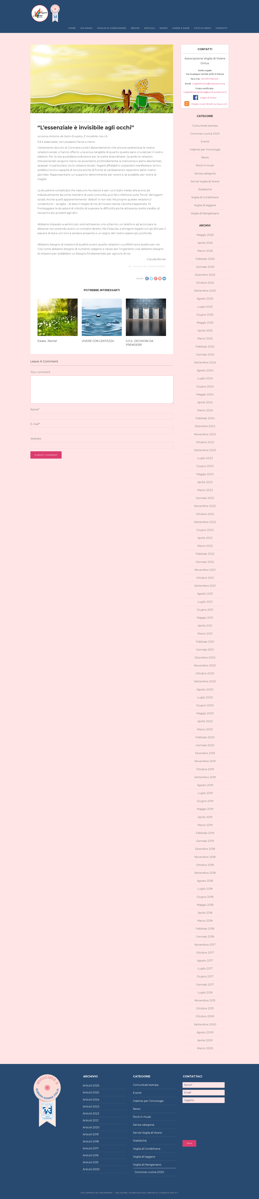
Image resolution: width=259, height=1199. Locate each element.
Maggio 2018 (205, 904)
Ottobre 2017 (205, 952)
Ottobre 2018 (205, 865)
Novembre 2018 (205, 857)
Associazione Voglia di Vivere (86, 121)
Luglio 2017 (205, 968)
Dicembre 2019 (205, 753)
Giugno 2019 (205, 801)
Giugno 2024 (205, 386)
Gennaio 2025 (205, 354)
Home (72, 28)
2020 (95, 1127)
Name (34, 409)
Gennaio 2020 (205, 745)
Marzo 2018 (205, 920)
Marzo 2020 (205, 729)
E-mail (35, 424)
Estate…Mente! (47, 341)
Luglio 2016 (205, 992)
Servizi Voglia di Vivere (205, 181)
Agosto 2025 (205, 298)
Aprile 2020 (205, 721)
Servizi (135, 28)
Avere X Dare (181, 28)
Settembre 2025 (205, 290)
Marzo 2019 (205, 825)
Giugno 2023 (205, 466)
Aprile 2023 (205, 482)
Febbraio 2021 (205, 641)
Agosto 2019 (205, 785)
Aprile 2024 (205, 402)
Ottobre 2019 (205, 769)
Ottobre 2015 (205, 1008)
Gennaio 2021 (205, 649)
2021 (95, 1120)
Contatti (221, 28)
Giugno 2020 (205, 705)
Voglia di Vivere (208, 97)
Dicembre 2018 (205, 848)
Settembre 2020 (205, 681)
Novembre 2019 (205, 761)
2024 (95, 1099)
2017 (95, 1148)
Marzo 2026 (205, 250)
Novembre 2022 (205, 506)
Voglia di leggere (205, 205)
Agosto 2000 (205, 1032)
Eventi (164, 28)
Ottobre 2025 (205, 282)
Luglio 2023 (205, 458)
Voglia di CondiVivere (149, 266)
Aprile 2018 (205, 912)
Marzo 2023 (205, 490)
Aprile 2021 (205, 625)
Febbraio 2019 (205, 833)
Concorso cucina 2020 (205, 133)
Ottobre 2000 (205, 1016)
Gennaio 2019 (205, 841)
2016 (95, 1155)
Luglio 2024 (205, 378)
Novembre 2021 (205, 569)
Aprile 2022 (205, 538)
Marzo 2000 (205, 1048)
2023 (95, 1106)
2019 (95, 1134)
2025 (95, 1092)
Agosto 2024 (205, 370)
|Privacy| (152, 1193)
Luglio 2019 (205, 793)
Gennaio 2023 (205, 498)
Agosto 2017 (205, 960)
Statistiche (205, 189)
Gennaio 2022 (205, 562)
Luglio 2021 (205, 601)
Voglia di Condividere (111, 28)
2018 (95, 1141)
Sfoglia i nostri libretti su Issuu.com (209, 104)
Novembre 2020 (205, 665)
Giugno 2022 (205, 530)
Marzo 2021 (205, 633)
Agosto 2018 (205, 880)
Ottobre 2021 (205, 577)
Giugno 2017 (205, 976)
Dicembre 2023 (205, 426)
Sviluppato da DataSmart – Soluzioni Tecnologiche (113, 1193)
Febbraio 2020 (205, 737)
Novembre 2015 (205, 1000)
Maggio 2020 (205, 713)
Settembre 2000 (205, 1024)
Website (35, 438)
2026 (95, 1085)
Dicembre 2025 (205, 274)
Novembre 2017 (205, 944)
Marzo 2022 (205, 545)
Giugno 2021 (205, 609)
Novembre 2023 (205, 434)
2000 (96, 1169)
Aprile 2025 (205, 330)
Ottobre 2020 (205, 673)
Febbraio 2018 (205, 928)
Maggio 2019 (205, 809)
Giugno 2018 (205, 896)
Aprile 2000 (205, 1040)
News (205, 157)
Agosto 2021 (205, 593)
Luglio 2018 (205, 888)
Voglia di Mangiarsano (205, 213)
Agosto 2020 (205, 689)
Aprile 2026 (205, 242)
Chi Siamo (86, 28)
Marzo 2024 (205, 410)
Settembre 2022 (205, 522)
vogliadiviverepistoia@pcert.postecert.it (205, 92)
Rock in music (205, 165)
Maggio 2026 (205, 234)
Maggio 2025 (205, 322)
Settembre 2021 (205, 585)
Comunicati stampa (205, 125)
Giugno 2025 (205, 314)
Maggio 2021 (205, 617)
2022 (95, 1113)
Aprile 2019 (205, 817)
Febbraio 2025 (205, 346)
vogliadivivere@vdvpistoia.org (208, 83)
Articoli (149, 28)
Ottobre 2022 (205, 514)
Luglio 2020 (205, 697)
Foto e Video (202, 28)
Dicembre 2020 (205, 657)
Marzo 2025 (205, 338)
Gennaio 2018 (205, 936)
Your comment (40, 372)
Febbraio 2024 (205, 418)
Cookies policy (168, 1193)
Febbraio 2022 (205, 553)
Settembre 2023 (205, 450)
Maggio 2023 (205, 474)
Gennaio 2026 (205, 266)
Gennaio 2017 (205, 984)
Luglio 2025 (205, 306)
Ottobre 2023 (205, 442)
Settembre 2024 (205, 362)
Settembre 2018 (205, 872)
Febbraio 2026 (205, 258)
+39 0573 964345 (209, 78)
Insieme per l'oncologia (205, 149)
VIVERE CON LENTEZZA (98, 341)
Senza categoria (205, 173)
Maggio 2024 (205, 394)
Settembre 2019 (205, 777)
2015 (95, 1162)
